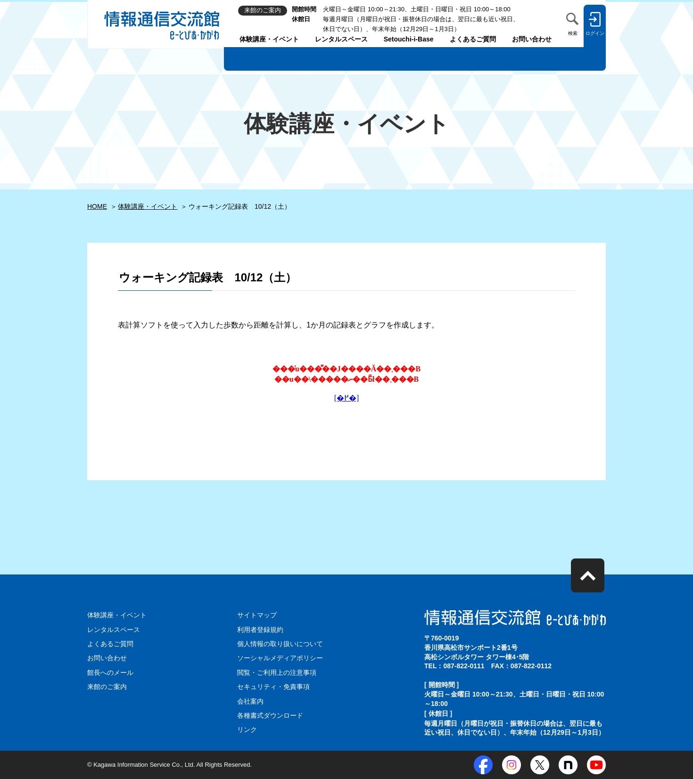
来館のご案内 (107, 686)
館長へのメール (110, 672)
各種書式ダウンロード (270, 715)
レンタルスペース (341, 39)
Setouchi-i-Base (409, 39)
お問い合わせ (532, 39)
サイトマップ (257, 615)
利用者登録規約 (260, 629)
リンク (247, 729)
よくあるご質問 (473, 39)
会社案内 (250, 701)
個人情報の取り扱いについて (280, 644)
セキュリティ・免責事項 (273, 686)
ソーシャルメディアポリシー (280, 658)
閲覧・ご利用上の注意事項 (276, 672)
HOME (97, 206)
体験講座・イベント (269, 39)
